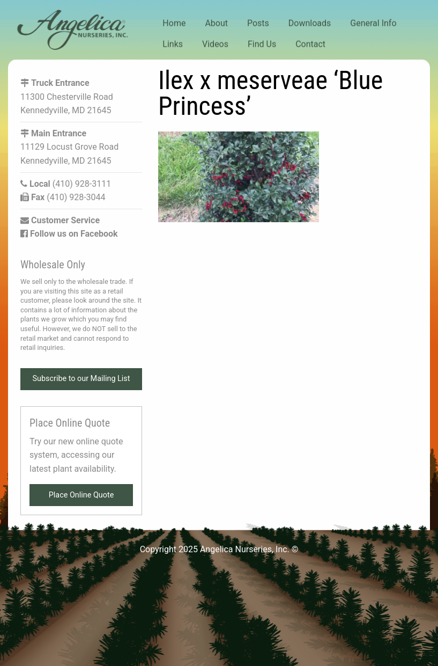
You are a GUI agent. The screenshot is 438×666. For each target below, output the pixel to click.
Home (173, 23)
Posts (258, 23)
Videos (215, 44)
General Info (373, 23)
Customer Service (60, 220)
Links (172, 44)
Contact (310, 44)
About (216, 23)
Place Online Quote (81, 495)
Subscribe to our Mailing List (81, 378)
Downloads (309, 23)
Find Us (262, 44)
